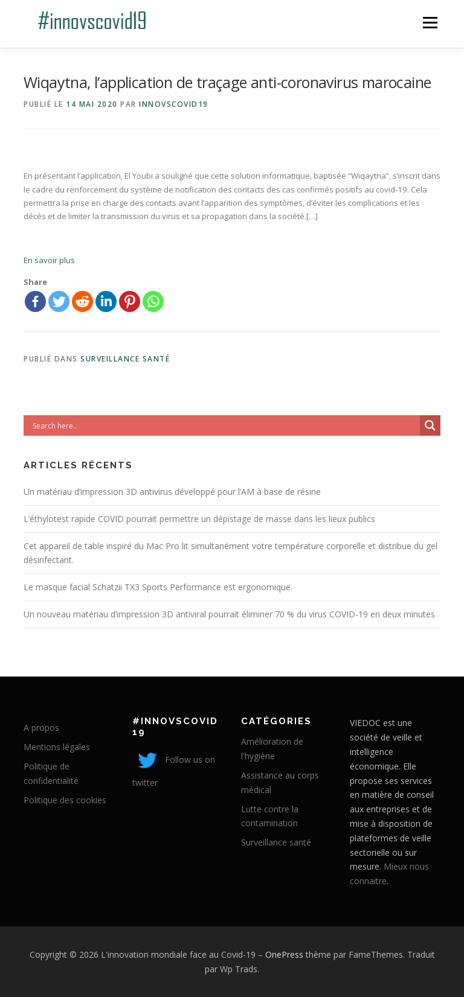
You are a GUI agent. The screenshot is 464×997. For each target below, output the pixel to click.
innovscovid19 (173, 104)
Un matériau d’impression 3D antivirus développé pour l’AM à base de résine (172, 491)
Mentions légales (57, 747)
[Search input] (225, 425)
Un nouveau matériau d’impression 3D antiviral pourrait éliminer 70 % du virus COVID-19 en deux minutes (229, 614)
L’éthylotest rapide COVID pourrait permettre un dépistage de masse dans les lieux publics (199, 518)
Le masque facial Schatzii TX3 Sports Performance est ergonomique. (158, 587)
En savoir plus (49, 260)
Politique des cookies (65, 800)
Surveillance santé (125, 359)
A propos (41, 727)
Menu (429, 22)
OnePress (284, 954)
